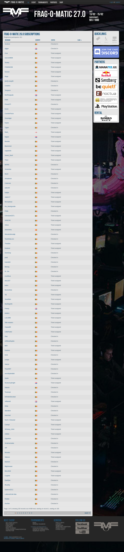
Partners (53, 2)
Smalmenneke (9, 443)
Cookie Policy (60, 529)
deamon (7, 462)
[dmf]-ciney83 (9, 81)
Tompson (8, 90)
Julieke (7, 434)
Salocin (7, 387)
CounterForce (9, 113)
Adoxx (7, 225)
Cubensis (8, 183)
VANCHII (8, 220)
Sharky (7, 62)
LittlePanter (8, 332)
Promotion (59, 525)
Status (53, 40)
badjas (7, 192)
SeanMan (8, 299)
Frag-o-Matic (60, 522)
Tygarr (7, 127)
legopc (7, 137)
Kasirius (7, 350)
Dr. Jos (7, 271)
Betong (7, 267)
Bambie (7, 141)
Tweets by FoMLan (99, 173)
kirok (6, 355)
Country (37, 40)
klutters (7, 313)
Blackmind (8, 146)
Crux (6, 53)
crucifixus (8, 276)
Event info (9, 525)
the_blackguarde (10, 206)
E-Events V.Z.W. (17, 537)
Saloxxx (7, 457)
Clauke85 (8, 327)
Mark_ (7, 132)
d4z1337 (7, 281)
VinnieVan (8, 169)
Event (33, 2)
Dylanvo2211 (9, 490)
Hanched (8, 415)
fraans (7, 123)
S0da (6, 406)
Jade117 (7, 197)
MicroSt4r (8, 471)
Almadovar (8, 178)
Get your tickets (11, 522)
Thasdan (7, 243)
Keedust (7, 248)
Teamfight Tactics (39, 531)
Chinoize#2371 (9, 216)
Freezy (7, 308)
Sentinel (7, 44)
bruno (6, 109)
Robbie (7, 499)
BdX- (6, 346)
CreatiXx (7, 86)
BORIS (7, 165)
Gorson (7, 72)
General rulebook (39, 524)
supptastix (8, 151)
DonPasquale (9, 95)
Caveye (7, 425)
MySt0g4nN (8, 304)
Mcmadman (8, 202)
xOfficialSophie (9, 341)
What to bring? (11, 528)
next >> (88, 513)
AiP (6, 448)
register (117, 2)
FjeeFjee (7, 480)
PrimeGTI (8, 104)
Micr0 (6, 174)
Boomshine (8, 290)
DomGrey (8, 253)
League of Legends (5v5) (41, 529)
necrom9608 (9, 58)
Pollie (6, 211)
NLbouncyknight (10, 383)
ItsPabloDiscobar (10, 397)
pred (6, 257)
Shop (61, 2)
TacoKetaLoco (9, 239)
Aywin (7, 378)
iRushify (7, 485)
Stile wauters (9, 322)
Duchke (7, 503)
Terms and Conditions (63, 526)
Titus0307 (8, 369)
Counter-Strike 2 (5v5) (40, 528)
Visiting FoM (10, 530)
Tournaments (43, 2)
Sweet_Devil (9, 155)
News (34, 522)
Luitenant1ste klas (10, 494)
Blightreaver (8, 466)
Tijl (6, 295)
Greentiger (8, 118)
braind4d (7, 262)
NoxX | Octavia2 (10, 420)
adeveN (7, 188)
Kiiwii (6, 100)
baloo (6, 285)
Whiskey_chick (9, 429)
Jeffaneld (8, 401)
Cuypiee (7, 476)
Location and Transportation (16, 529)
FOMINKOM (9, 67)
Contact (58, 524)
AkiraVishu (8, 230)
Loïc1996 (8, 318)
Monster (7, 452)
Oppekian (8, 438)
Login (111, 2)
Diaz (6, 336)
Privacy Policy (61, 528)
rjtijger (7, 48)
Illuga (6, 76)
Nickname (7, 40)
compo (7, 360)
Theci (6, 160)
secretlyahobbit (10, 373)
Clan (79, 40)
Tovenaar (8, 392)
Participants (10, 524)
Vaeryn (7, 364)
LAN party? (9, 526)
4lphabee (8, 411)
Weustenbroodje (10, 234)
